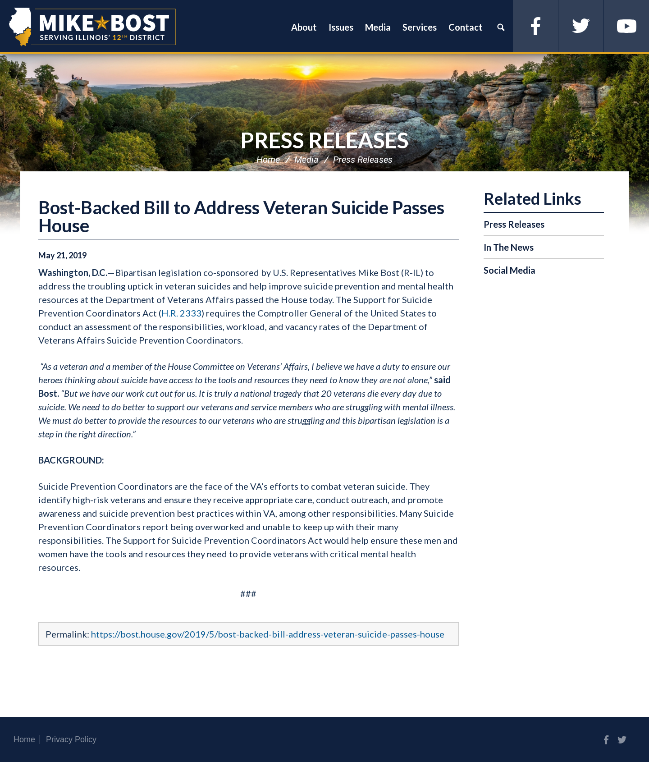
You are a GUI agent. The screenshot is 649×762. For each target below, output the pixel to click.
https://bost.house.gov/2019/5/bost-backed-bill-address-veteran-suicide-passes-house (267, 634)
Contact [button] (465, 27)
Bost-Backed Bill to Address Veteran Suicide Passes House (241, 216)
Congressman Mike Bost (92, 27)
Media (306, 159)
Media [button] (378, 27)
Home (268, 159)
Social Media (509, 270)
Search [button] (501, 27)
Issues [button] (341, 27)
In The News (509, 247)
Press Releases (324, 140)
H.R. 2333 (181, 313)
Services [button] (419, 27)
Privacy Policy (71, 739)
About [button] (304, 27)
